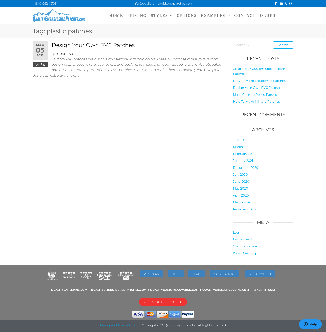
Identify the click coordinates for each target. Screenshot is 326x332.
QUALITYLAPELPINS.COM (69, 289)
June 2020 (241, 181)
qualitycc (65, 54)
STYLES (159, 15)
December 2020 (245, 168)
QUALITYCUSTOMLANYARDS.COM (174, 289)
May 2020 (240, 188)
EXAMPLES (213, 15)
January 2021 (243, 161)
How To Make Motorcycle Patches (259, 81)
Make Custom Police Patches (255, 95)
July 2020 (240, 175)
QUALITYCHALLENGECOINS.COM (225, 289)
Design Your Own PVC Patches (93, 45)
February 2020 (244, 209)
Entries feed (242, 239)
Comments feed (245, 246)
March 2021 (242, 147)
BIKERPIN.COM (264, 289)
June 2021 (240, 140)
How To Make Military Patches (256, 102)
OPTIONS (187, 15)
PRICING (137, 15)
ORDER (268, 15)
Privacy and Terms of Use (118, 325)
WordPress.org (244, 253)
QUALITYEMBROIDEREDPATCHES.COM (119, 289)
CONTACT (245, 15)
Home (116, 15)
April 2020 (241, 195)
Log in (238, 232)
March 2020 (242, 202)
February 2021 (244, 154)
